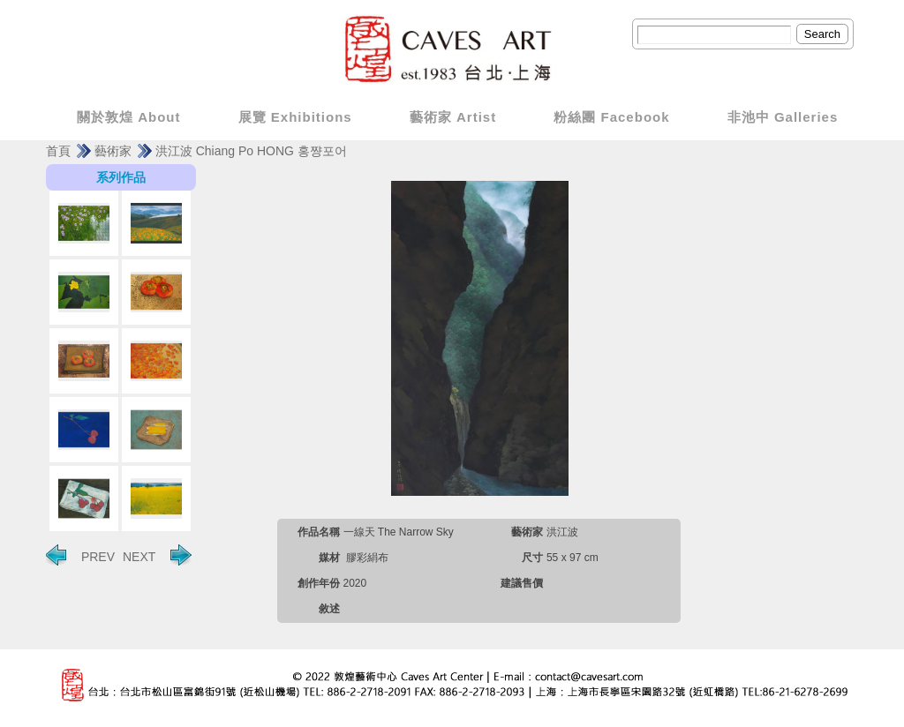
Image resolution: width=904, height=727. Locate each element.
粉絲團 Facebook (611, 116)
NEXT (157, 554)
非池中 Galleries (783, 116)
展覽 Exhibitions (295, 116)
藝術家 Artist (453, 116)
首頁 (58, 151)
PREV (80, 554)
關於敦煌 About (128, 116)
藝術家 (113, 151)
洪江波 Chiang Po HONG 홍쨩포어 (251, 151)
